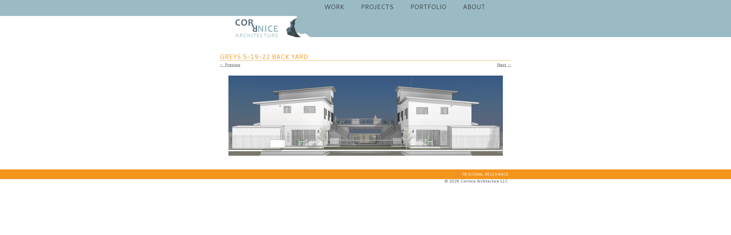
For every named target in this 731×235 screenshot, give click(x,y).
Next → (504, 65)
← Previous (230, 65)
